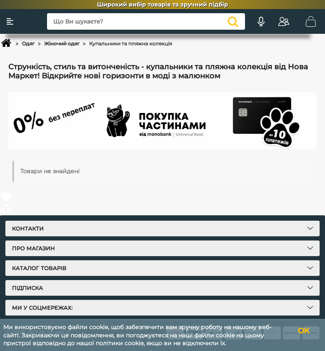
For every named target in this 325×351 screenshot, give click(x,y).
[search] (233, 21)
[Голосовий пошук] (261, 21)
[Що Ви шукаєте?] (146, 21)
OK (303, 330)
